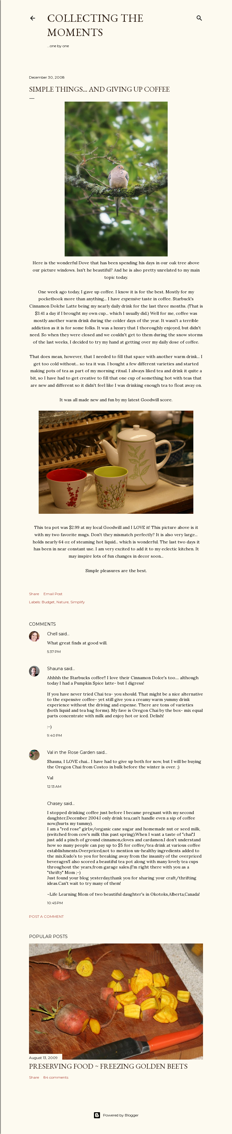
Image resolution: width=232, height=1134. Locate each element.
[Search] (199, 17)
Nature (62, 602)
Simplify (77, 602)
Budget (48, 602)
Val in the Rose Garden (71, 752)
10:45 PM (55, 903)
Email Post (53, 593)
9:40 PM (54, 735)
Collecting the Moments (95, 25)
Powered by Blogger (116, 1115)
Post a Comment (46, 916)
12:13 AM (54, 786)
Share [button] (34, 593)
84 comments (56, 1077)
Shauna (55, 668)
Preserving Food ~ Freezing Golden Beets (108, 1066)
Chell (52, 634)
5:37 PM (54, 651)
